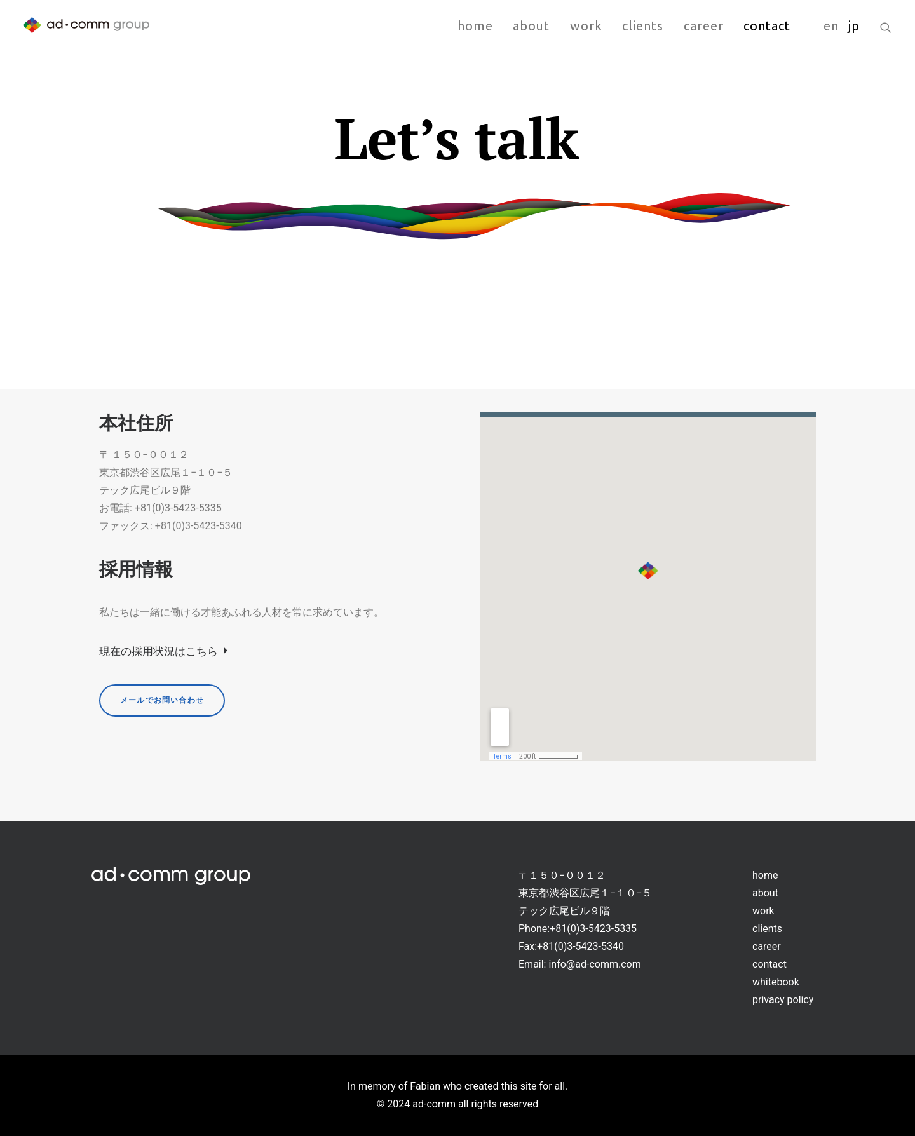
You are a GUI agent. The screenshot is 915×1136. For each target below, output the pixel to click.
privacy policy (782, 1000)
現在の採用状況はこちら (163, 651)
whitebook (775, 982)
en (831, 25)
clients (642, 25)
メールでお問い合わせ (162, 700)
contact (766, 25)
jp (854, 25)
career (704, 25)
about (531, 25)
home (475, 25)
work (586, 25)
